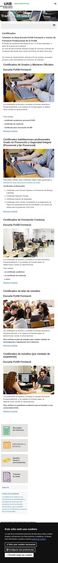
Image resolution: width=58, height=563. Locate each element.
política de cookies (39, 539)
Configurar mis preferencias (20, 550)
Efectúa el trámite (10, 211)
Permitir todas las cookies (19, 555)
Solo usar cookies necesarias (20, 544)
